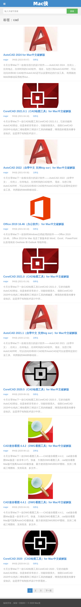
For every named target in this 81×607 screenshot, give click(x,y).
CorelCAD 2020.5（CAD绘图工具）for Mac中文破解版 (36, 389)
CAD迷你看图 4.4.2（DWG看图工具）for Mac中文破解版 (37, 445)
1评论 (35, 172)
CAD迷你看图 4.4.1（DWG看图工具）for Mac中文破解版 (37, 502)
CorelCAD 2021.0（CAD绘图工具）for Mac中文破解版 (36, 276)
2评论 (35, 338)
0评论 (35, 60)
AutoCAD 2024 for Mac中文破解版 (24, 54)
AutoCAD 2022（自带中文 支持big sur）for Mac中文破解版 (39, 167)
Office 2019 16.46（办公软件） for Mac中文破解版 (33, 224)
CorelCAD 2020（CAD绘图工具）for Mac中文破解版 (35, 558)
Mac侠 (40, 3)
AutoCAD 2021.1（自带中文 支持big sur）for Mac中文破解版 (40, 333)
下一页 (49, 590)
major (5, 60)
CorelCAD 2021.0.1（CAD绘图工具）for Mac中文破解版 (37, 111)
